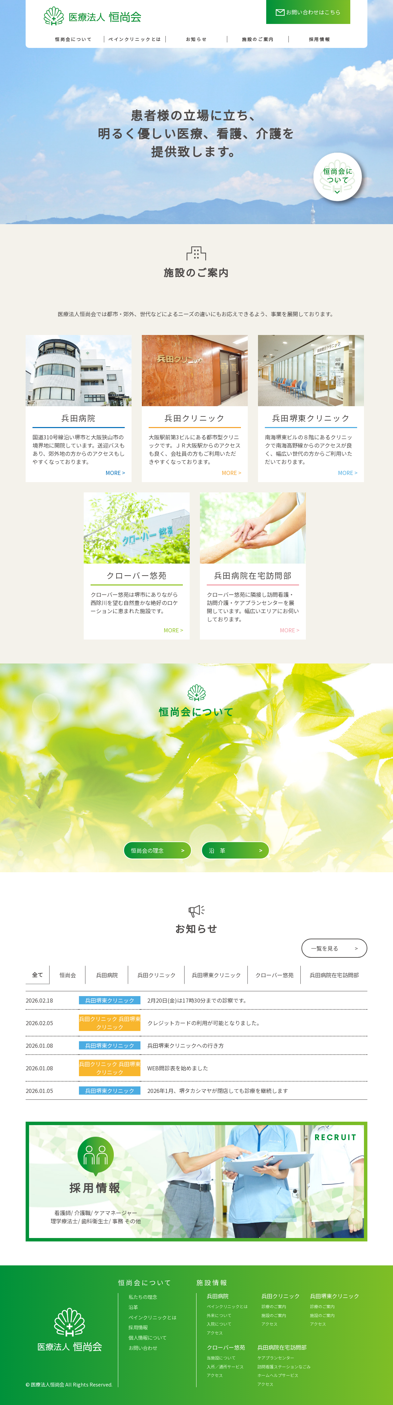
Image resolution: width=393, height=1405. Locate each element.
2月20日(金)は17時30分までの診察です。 (198, 1000)
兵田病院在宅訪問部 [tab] (334, 975)
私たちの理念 (142, 1296)
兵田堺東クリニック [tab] (216, 975)
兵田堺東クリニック (109, 1000)
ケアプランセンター (275, 1358)
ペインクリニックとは (135, 39)
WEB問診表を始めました (177, 1068)
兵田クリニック (98, 1019)
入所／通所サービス (225, 1366)
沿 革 (235, 850)
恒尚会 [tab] (67, 975)
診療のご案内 (273, 1306)
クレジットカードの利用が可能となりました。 (204, 1023)
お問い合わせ (142, 1347)
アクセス (215, 1333)
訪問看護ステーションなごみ (284, 1366)
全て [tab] (37, 974)
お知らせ (196, 39)
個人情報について (147, 1337)
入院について (219, 1324)
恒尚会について (73, 39)
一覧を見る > (334, 948)
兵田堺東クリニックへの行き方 (185, 1045)
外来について (219, 1315)
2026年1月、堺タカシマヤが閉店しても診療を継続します (217, 1090)
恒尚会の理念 (157, 850)
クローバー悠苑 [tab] (274, 975)
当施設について (221, 1358)
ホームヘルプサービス (277, 1375)
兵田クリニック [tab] (156, 975)
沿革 (133, 1307)
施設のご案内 (258, 39)
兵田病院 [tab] (107, 975)
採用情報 (319, 39)
